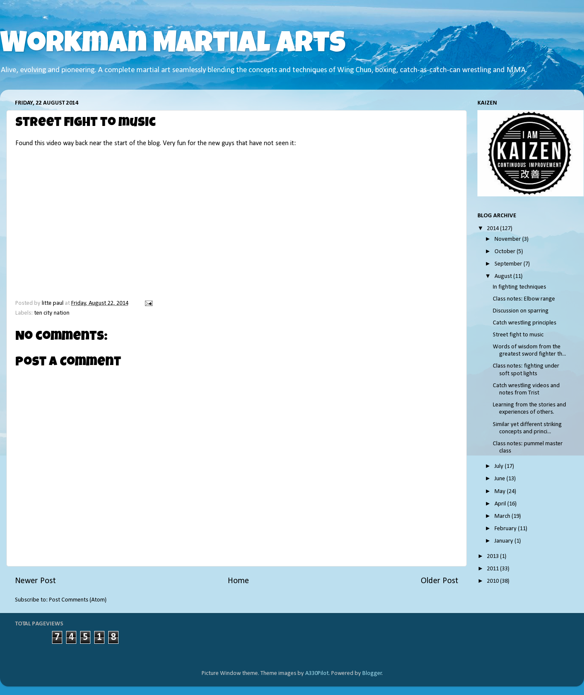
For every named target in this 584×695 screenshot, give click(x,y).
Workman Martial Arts (173, 46)
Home (238, 581)
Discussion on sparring (521, 311)
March (503, 516)
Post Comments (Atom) (78, 600)
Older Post (439, 581)
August (503, 276)
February (506, 529)
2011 (493, 569)
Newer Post (35, 581)
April (500, 504)
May (500, 491)
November (508, 239)
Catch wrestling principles (524, 323)
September (508, 264)
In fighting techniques (519, 287)
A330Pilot (317, 673)
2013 (493, 556)
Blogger (372, 673)
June (500, 479)
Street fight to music (518, 335)
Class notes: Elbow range (524, 299)
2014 (493, 228)
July (499, 466)
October (505, 251)
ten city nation (51, 313)
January (504, 541)
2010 (493, 581)
